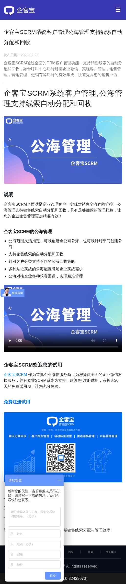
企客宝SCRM (15, 374)
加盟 (90, 552)
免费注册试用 (17, 401)
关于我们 (111, 552)
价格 (70, 552)
